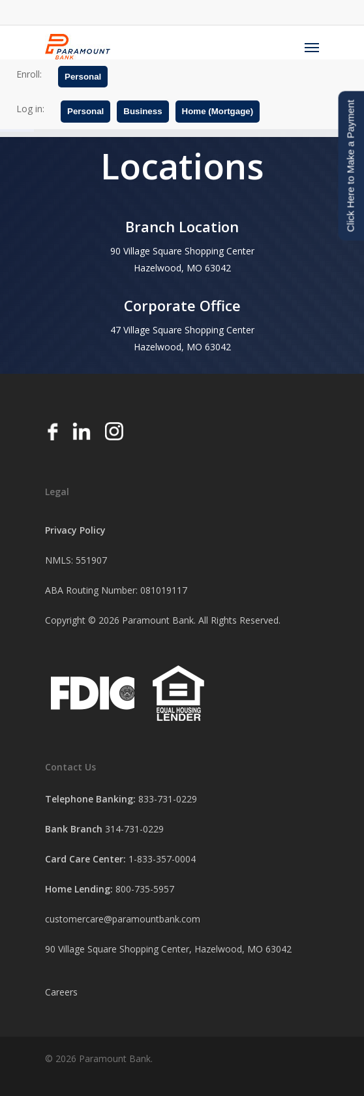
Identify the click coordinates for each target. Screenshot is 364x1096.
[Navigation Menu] (312, 46)
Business (142, 111)
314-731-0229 (134, 829)
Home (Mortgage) (218, 111)
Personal (83, 77)
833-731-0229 (167, 799)
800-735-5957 (144, 889)
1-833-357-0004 (162, 859)
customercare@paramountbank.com (122, 919)
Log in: (30, 108)
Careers (61, 992)
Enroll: (29, 74)
